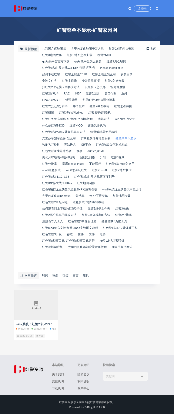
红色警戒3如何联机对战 (59, 154)
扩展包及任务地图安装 (99, 141)
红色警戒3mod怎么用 (57, 174)
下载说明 (58, 388)
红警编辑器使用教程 (108, 134)
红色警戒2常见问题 (105, 206)
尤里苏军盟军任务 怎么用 (60, 141)
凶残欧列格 (114, 160)
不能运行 (118, 167)
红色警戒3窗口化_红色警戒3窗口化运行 (82, 253)
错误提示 (73, 101)
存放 (114, 246)
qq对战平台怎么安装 (91, 62)
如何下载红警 (51, 75)
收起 (152, 49)
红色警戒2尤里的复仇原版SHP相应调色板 (95, 193)
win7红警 (22, 328)
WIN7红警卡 (79, 147)
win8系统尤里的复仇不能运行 (63, 200)
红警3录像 (78, 220)
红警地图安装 (76, 206)
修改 (121, 154)
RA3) (68, 95)
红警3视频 (49, 167)
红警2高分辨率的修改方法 (109, 220)
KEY (80, 95)
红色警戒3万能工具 (91, 233)
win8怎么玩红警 (114, 174)
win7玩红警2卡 (52, 128)
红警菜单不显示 (53, 147)
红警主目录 (71, 81)
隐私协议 (83, 374)
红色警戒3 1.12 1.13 (104, 180)
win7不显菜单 (51, 206)
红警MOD (105, 128)
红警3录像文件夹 (54, 220)
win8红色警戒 (87, 174)
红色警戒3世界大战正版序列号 (63, 187)
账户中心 (83, 388)
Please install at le (116, 68)
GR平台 (116, 147)
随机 (89, 275)
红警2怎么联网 (121, 62)
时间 (45, 275)
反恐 (130, 95)
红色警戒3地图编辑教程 (59, 213)
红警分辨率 (70, 167)
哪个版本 (81, 108)
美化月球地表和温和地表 (82, 160)
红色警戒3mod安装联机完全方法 (65, 134)
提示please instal (95, 167)
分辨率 (130, 200)
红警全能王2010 (78, 75)
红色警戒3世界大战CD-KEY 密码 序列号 (70, 68)
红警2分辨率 (87, 226)
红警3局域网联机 (103, 114)
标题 (56, 275)
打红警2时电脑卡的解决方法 (62, 88)
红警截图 (48, 114)
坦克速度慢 (123, 88)
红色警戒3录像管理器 (57, 233)
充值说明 (58, 381)
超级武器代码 (127, 128)
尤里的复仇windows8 (104, 200)
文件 (137, 246)
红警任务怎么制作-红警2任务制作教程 (69, 121)
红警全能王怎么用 (108, 75)
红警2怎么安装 (119, 81)
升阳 (130, 160)
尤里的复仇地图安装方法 (90, 49)
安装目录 (132, 75)
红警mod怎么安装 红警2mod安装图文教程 (71, 239)
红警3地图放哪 (52, 55)
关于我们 (58, 374)
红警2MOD (109, 55)
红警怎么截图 (128, 108)
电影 (45, 253)
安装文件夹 (50, 81)
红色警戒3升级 (94, 246)
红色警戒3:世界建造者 (96, 154)
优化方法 (107, 121)
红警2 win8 (50, 180)
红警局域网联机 (84, 259)
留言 (78, 275)
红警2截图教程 (103, 108)
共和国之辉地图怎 (54, 49)
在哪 (126, 246)
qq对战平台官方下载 (56, 62)
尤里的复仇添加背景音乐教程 (62, 266)
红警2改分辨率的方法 (57, 226)
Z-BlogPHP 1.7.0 (94, 407)
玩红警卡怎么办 (98, 88)
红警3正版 (96, 95)
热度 (67, 275)
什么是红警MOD (81, 128)
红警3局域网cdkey (73, 114)
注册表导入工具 (112, 226)
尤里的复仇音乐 (100, 266)
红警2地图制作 (73, 180)
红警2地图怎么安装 (127, 49)
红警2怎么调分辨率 (55, 108)
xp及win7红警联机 (55, 259)
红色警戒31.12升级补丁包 (60, 246)
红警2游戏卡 (51, 95)
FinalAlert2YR (51, 101)
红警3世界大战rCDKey (107, 187)
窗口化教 (115, 95)
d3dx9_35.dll (51, 160)
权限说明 (83, 381)
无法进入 (99, 147)
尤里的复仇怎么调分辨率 (102, 101)
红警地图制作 (51, 193)
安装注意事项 (94, 81)
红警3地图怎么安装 (82, 55)
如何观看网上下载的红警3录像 (102, 213)
